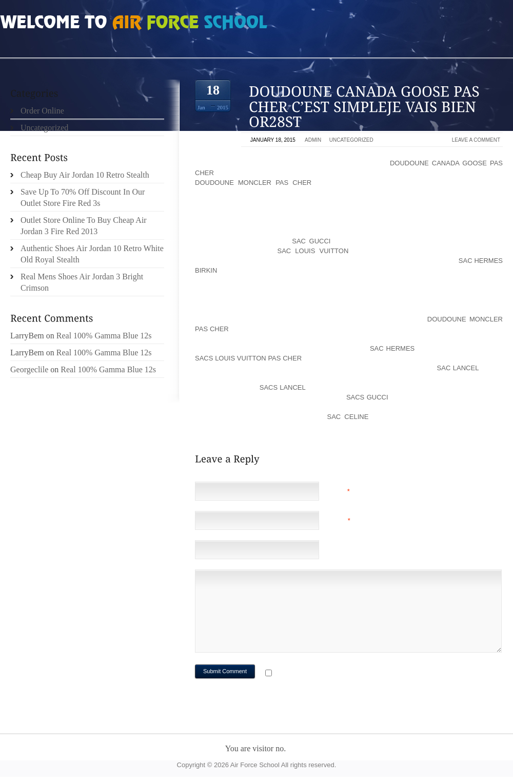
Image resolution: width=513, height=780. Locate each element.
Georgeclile (29, 369)
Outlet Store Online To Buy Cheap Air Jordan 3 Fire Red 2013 (84, 226)
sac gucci (311, 241)
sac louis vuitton (313, 251)
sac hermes (392, 348)
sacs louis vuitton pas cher (248, 358)
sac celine (348, 417)
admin (313, 140)
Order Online (42, 110)
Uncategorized (351, 140)
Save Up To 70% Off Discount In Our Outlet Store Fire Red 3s (83, 197)
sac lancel (458, 368)
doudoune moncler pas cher (253, 182)
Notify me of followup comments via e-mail (356, 674)
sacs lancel (282, 387)
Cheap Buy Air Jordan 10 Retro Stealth (85, 174)
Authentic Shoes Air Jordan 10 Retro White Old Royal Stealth (92, 254)
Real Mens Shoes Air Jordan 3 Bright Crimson (82, 282)
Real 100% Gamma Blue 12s (104, 335)
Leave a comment (476, 140)
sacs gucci (367, 397)
